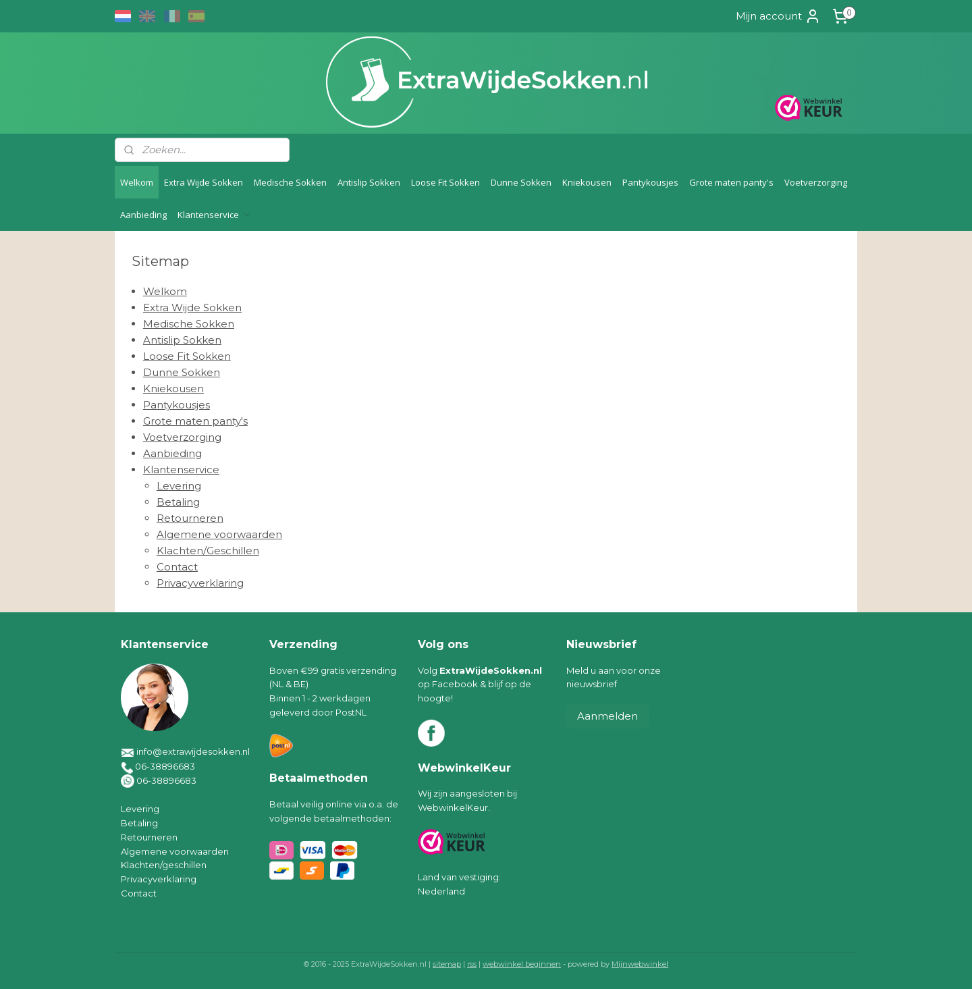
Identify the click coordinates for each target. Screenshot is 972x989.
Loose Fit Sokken (445, 182)
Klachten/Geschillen (208, 550)
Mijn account (778, 16)
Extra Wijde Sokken (203, 182)
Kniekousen (587, 182)
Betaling (178, 502)
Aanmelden (607, 716)
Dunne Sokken (521, 182)
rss (472, 964)
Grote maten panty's (731, 182)
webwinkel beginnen (522, 964)
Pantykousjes (650, 182)
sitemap (447, 964)
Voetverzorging (815, 182)
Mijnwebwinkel (640, 964)
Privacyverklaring (200, 583)
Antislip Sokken (369, 182)
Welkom (136, 182)
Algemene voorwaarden (219, 534)
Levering (179, 485)
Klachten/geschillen (164, 864)
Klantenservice (215, 215)
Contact (177, 566)
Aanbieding (143, 215)
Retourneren (190, 518)
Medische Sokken (290, 182)
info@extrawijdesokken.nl (193, 751)
